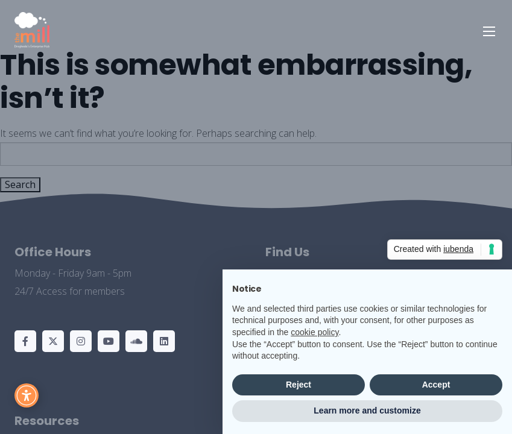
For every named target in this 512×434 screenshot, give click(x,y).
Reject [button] (298, 384)
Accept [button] (436, 384)
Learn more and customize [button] (367, 410)
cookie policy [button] (314, 332)
